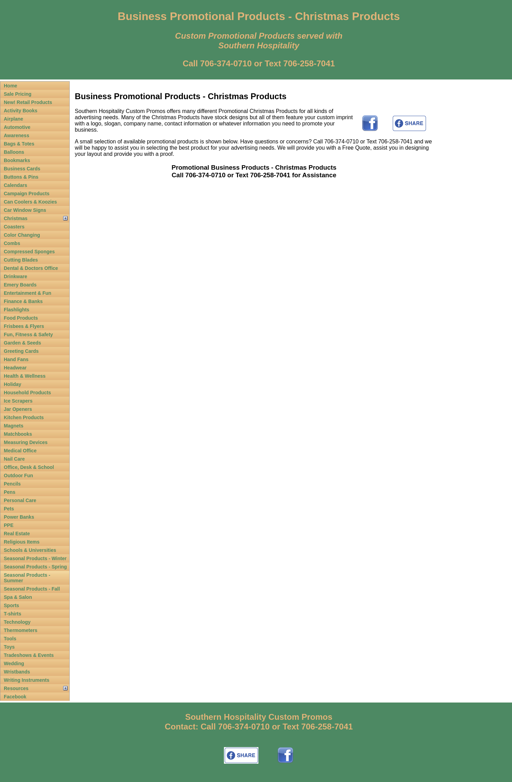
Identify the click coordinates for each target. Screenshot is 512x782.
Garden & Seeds (22, 343)
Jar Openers (18, 409)
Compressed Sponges (29, 251)
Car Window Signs (25, 210)
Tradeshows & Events (29, 655)
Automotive (17, 127)
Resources (16, 688)
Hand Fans (16, 359)
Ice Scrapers (18, 401)
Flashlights (16, 309)
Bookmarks (17, 160)
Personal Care (20, 500)
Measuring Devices (26, 442)
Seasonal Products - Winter (35, 558)
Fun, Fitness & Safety (28, 334)
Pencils (12, 484)
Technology (17, 622)
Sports (11, 605)
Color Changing (22, 235)
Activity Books (20, 110)
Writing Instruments (26, 680)
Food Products (21, 318)
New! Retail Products (28, 102)
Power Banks (19, 517)
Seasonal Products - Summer (27, 577)
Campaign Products (26, 193)
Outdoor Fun (18, 475)
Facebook (15, 696)
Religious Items (21, 542)
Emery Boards (20, 285)
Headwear (15, 367)
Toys (9, 647)
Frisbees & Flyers (24, 326)
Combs (12, 243)
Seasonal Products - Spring (35, 566)
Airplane (13, 119)
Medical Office (20, 450)
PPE (8, 525)
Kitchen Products (24, 417)
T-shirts (12, 613)
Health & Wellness (25, 376)
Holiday (12, 384)
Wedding (14, 663)
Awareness (16, 135)
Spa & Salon (18, 597)
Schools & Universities (30, 550)
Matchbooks (18, 434)
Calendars (15, 185)
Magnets (13, 425)
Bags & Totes (19, 144)
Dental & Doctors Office (31, 268)
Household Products (27, 392)
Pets (9, 508)
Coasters (14, 226)
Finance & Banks (23, 301)
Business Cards (22, 168)
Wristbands (17, 672)
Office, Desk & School (29, 467)
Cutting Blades (21, 260)
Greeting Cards (21, 351)
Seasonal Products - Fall (32, 589)
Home (10, 85)
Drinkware (15, 276)
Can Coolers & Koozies (30, 202)
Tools (10, 638)
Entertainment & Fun (27, 293)
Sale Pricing (17, 94)
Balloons (14, 152)
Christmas (15, 218)
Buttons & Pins (21, 177)
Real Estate (17, 533)
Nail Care (14, 459)
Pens (9, 492)
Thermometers (20, 630)
